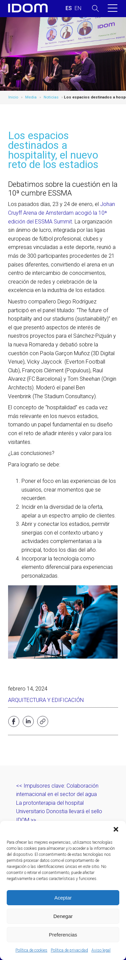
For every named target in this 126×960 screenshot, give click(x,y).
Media (31, 97)
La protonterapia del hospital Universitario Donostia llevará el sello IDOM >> (59, 811)
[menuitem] (69, 8)
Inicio (13, 97)
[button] (116, 829)
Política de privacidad (69, 950)
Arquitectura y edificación (46, 700)
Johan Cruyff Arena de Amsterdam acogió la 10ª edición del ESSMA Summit (61, 212)
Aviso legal (101, 950)
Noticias (51, 97)
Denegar (63, 916)
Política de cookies (31, 950)
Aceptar (63, 898)
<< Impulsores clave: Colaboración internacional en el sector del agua (57, 790)
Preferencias (63, 934)
